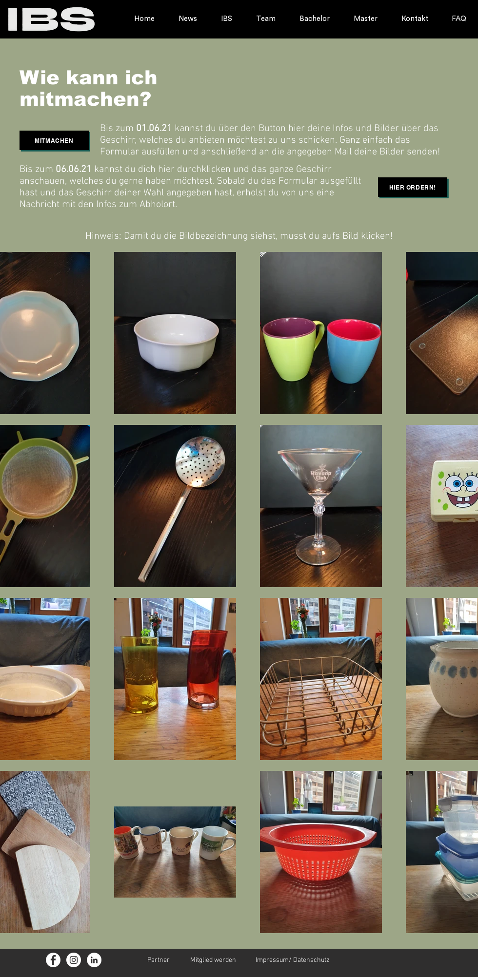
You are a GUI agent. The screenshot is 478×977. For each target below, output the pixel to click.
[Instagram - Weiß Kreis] (73, 960)
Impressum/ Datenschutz (293, 960)
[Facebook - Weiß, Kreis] (53, 960)
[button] (54, 140)
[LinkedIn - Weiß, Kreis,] (94, 960)
